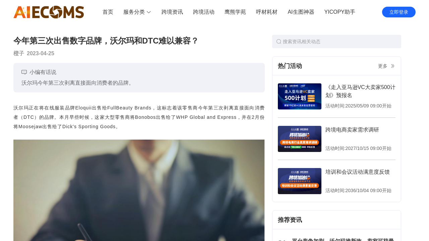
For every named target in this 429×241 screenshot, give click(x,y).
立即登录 (398, 12)
